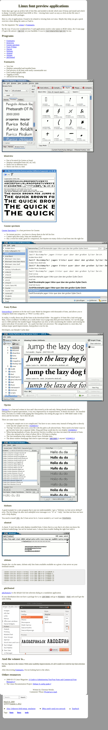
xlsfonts (9, 55)
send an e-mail (51, 694)
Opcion (9, 49)
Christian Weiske (47, 692)
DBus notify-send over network (53, 711)
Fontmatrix (30, 25)
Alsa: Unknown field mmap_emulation (20, 711)
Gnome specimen (12, 45)
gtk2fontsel (10, 57)
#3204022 (69, 438)
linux (19, 715)
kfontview (10, 43)
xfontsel (9, 53)
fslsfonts (9, 51)
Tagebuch (75, 711)
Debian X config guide (41, 686)
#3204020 (72, 430)
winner (21, 25)
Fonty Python (11, 47)
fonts (11, 715)
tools (27, 715)
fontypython (6, 312)
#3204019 (33, 426)
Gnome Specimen (8, 230)
